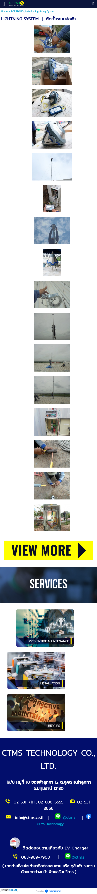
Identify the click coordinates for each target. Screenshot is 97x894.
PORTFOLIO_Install (21, 11)
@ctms (69, 817)
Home (4, 11)
